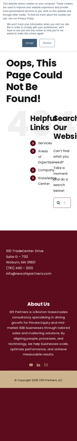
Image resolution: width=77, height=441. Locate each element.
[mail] (46, 365)
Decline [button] (47, 43)
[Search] (58, 203)
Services (45, 143)
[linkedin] (38, 365)
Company (46, 170)
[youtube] (31, 365)
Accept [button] (29, 43)
